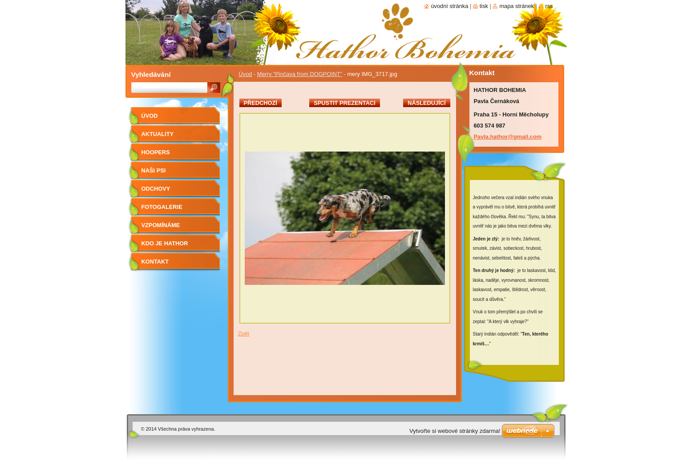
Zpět (244, 333)
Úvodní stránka (449, 6)
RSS (549, 6)
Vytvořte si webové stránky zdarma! (455, 431)
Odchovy (155, 188)
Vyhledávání (151, 74)
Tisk (484, 6)
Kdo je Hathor (164, 243)
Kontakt (155, 261)
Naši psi (153, 170)
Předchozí (260, 103)
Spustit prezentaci (344, 103)
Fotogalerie (161, 207)
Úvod (245, 74)
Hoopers (155, 152)
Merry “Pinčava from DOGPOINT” (299, 74)
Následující (426, 103)
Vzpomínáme (160, 225)
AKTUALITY (157, 134)
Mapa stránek (516, 6)
